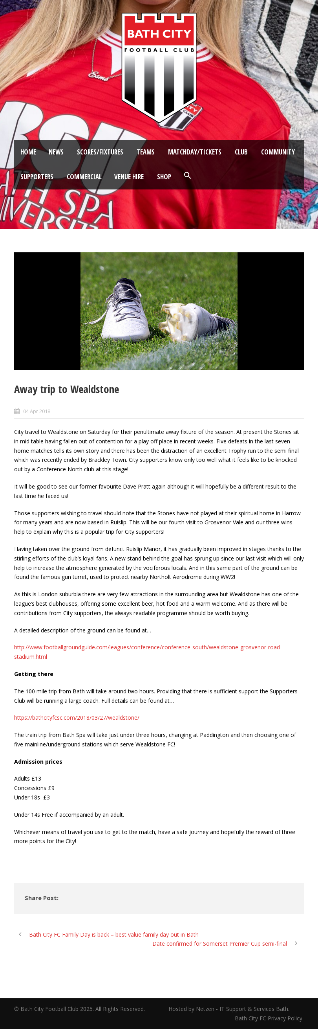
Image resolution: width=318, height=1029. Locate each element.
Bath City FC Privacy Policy (269, 1018)
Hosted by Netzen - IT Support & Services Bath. (228, 1008)
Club (241, 151)
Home (28, 151)
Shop (164, 176)
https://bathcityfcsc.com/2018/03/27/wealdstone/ (76, 717)
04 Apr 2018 (36, 411)
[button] (187, 176)
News (56, 151)
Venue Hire (129, 176)
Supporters (36, 176)
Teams (146, 151)
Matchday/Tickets (194, 151)
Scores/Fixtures (100, 151)
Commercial (84, 176)
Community (278, 151)
